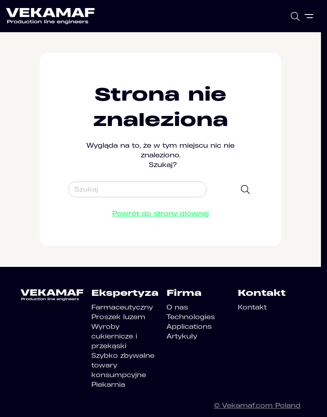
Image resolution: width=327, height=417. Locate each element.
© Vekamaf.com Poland (257, 405)
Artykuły (182, 336)
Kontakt (252, 307)
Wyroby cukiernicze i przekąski (114, 336)
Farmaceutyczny (122, 307)
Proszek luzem (118, 317)
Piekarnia (108, 384)
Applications (189, 326)
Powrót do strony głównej (160, 213)
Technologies (191, 317)
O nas (177, 307)
